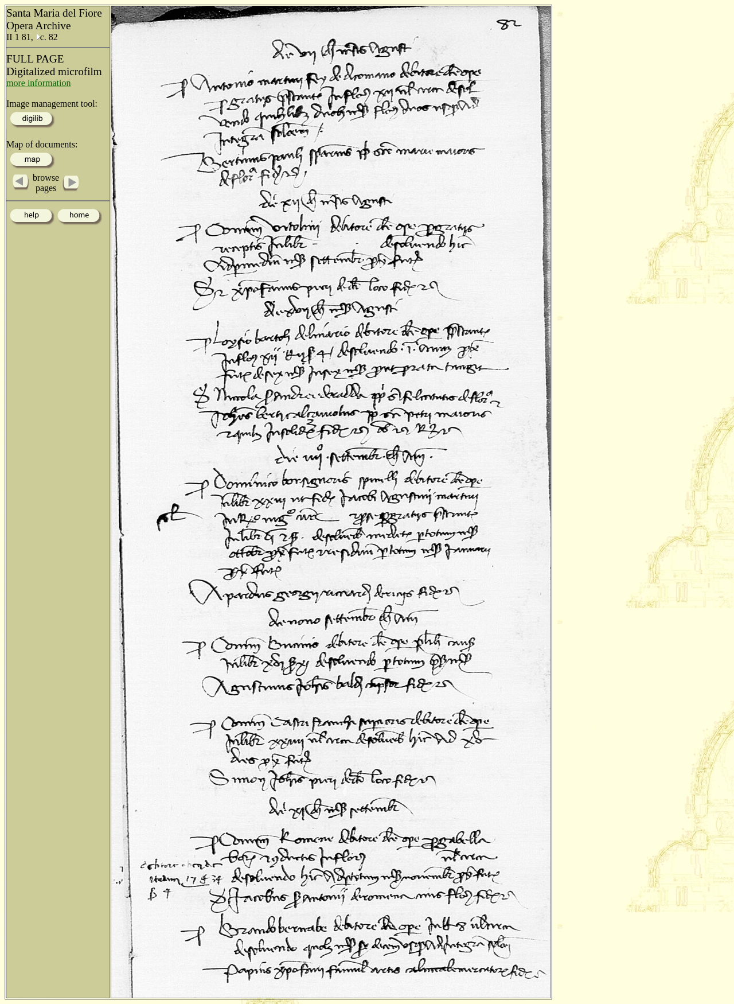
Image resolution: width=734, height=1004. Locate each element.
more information (38, 83)
